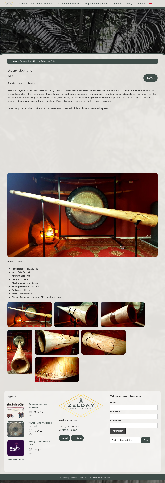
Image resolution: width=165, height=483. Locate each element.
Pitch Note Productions (99, 477)
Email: (113, 402)
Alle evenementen (15, 459)
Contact (64, 438)
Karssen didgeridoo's (28, 61)
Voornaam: (115, 411)
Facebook (77, 438)
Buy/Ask (150, 78)
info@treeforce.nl (70, 430)
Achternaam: (116, 420)
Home (14, 61)
